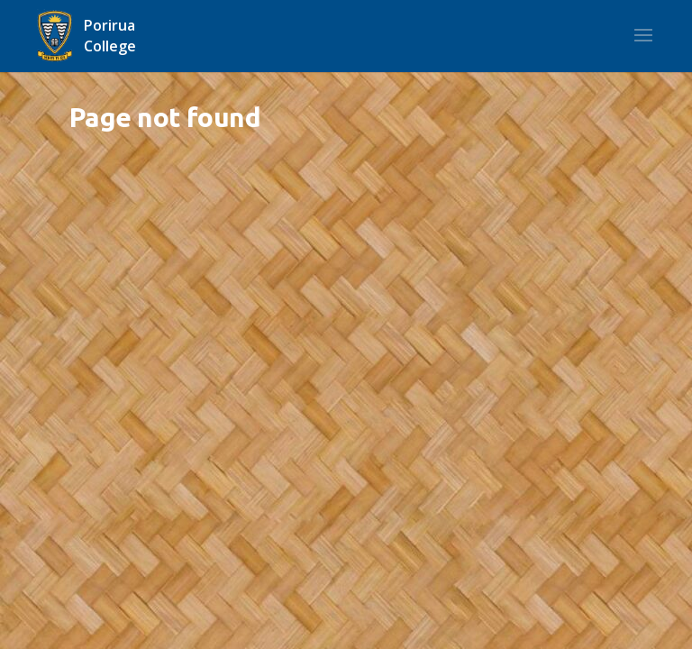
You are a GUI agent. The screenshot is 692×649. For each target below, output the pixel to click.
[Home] (112, 36)
